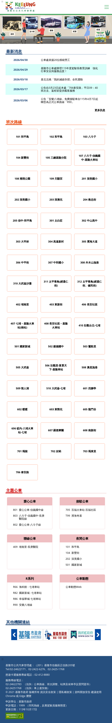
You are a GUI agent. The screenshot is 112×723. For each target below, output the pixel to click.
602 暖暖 (22, 409)
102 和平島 (56, 136)
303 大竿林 (22, 241)
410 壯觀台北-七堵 (89, 325)
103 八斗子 (89, 136)
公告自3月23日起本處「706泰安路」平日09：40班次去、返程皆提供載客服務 (69, 89)
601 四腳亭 (89, 388)
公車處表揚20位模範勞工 (55, 59)
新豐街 (72, 552)
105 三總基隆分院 (56, 157)
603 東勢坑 (56, 409)
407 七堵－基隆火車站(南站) (22, 325)
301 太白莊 (56, 220)
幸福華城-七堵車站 (27, 599)
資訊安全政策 (48, 692)
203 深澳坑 (56, 199)
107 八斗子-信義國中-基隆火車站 (89, 157)
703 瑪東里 (89, 451)
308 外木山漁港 (89, 262)
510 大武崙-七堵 (55, 388)
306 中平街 (22, 262)
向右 (98, 634)
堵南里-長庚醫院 (25, 547)
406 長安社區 (89, 304)
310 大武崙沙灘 (22, 283)
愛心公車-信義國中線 (28, 510)
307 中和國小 (56, 262)
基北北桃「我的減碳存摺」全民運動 (62, 79)
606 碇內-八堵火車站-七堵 (22, 430)
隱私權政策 (65, 692)
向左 (14, 634)
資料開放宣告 (82, 692)
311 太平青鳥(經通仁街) (56, 283)
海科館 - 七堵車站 (26, 587)
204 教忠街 (89, 199)
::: (2, 1)
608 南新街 (89, 430)
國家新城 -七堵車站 (27, 593)
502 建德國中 (56, 346)
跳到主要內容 (1, 1)
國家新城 (74, 564)
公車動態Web (74, 587)
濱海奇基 (74, 515)
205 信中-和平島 (22, 220)
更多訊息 (100, 110)
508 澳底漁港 (89, 367)
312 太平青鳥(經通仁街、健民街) (89, 283)
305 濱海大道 (89, 241)
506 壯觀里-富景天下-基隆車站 (56, 367)
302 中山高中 (89, 220)
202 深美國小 (22, 199)
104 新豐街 (22, 157)
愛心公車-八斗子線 (27, 524)
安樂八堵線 (22, 604)
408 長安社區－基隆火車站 (56, 325)
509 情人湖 (22, 388)
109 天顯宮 (56, 178)
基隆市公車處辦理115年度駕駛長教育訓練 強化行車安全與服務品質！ (69, 70)
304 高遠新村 (56, 241)
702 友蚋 (56, 451)
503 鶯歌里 (89, 346)
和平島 (72, 547)
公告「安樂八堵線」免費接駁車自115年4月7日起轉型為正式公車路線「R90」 (69, 100)
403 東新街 (56, 304)
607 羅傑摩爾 (56, 430)
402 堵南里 (22, 304)
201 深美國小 (89, 178)
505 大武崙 (22, 367)
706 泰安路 (22, 472)
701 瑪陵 (22, 451)
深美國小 (74, 558)
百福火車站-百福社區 (81, 510)
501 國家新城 (22, 346)
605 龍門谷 (89, 409)
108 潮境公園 (22, 178)
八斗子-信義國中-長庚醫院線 (28, 517)
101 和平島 (22, 136)
